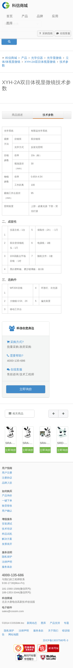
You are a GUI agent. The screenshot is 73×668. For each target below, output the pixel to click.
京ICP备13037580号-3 (55, 640)
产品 (25, 16)
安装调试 (7, 523)
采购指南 (45, 33)
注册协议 (7, 477)
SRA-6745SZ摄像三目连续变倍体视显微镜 (45, 443)
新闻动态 (32, 622)
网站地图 (13, 634)
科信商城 (11, 57)
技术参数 (48, 114)
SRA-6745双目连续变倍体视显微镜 (10, 443)
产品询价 (7, 495)
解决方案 (7, 538)
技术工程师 (26, 374)
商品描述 (17, 114)
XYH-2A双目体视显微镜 (40, 61)
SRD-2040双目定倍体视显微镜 (62, 443)
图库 (9, 23)
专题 (66, 622)
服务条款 (7, 566)
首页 (9, 16)
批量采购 (13, 346)
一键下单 (7, 500)
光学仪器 (37, 57)
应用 (55, 16)
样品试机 (7, 533)
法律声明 (7, 561)
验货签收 (7, 505)
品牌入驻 (7, 482)
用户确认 (7, 510)
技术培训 (7, 528)
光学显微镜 (54, 57)
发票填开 (7, 543)
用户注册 (7, 472)
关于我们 (53, 630)
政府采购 (25, 346)
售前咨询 (13, 374)
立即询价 (25, 389)
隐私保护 (7, 556)
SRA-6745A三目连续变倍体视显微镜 (28, 443)
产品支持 (55, 622)
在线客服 (63, 33)
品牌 (40, 16)
